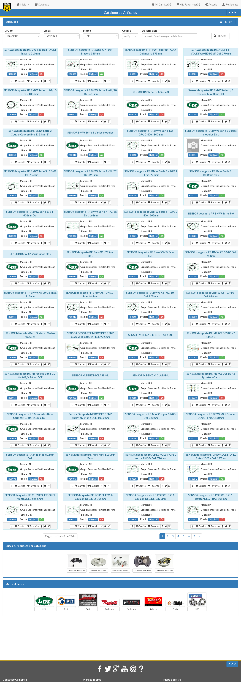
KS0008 (132, 114)
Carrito (20, 81)
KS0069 (132, 398)
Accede (211, 4)
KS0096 (12, 519)
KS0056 (12, 357)
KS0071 (12, 438)
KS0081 (193, 479)
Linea (47, 30)
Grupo (9, 30)
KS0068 (72, 398)
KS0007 (72, 114)
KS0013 (132, 155)
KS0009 (193, 114)
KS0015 (12, 195)
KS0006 (12, 114)
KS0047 (12, 317)
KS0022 (12, 236)
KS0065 (193, 357)
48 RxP (229, 21)
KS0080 (132, 479)
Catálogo (42, 4)
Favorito (33, 81)
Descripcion (149, 30)
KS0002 (12, 74)
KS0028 (193, 236)
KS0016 (72, 195)
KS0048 (72, 317)
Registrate (230, 4)
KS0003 (72, 74)
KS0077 (193, 438)
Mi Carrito (161, 4)
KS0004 (132, 74)
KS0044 (72, 276)
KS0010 (12, 155)
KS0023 (72, 236)
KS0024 (132, 236)
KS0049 (132, 317)
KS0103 (72, 519)
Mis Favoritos (188, 4)
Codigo (126, 30)
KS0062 (72, 357)
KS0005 (193, 74)
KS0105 (193, 519)
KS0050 (193, 317)
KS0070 (193, 398)
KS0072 (72, 438)
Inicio (23, 5)
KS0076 (132, 438)
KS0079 (72, 479)
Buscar (220, 35)
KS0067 (12, 398)
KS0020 (132, 195)
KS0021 (193, 195)
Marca (87, 30)
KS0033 (12, 276)
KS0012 (72, 155)
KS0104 (132, 519)
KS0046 (193, 276)
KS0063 (132, 357)
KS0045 (132, 276)
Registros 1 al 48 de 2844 (60, 536)
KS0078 (12, 479)
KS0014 (193, 155)
